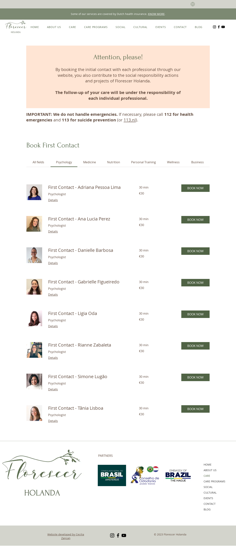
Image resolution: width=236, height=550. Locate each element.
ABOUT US (210, 470)
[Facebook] (219, 27)
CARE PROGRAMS (213, 481)
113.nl (130, 120)
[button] (195, 188)
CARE (207, 476)
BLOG (207, 509)
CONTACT (210, 504)
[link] (38, 162)
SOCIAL (208, 487)
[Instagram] (214, 27)
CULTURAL (210, 492)
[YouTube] (223, 27)
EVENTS (208, 498)
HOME (207, 464)
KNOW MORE (156, 14)
